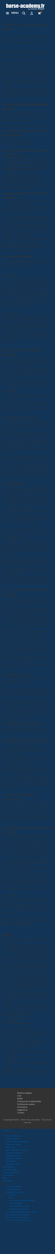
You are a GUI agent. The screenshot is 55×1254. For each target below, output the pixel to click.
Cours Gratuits (12, 1138)
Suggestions (22, 1110)
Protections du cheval (18, 1209)
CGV (19, 1095)
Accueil (6, 1130)
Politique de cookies (26, 1104)
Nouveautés (8, 1175)
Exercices (10, 1147)
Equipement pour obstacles (18, 1214)
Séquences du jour (14, 1164)
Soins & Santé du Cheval (16, 1150)
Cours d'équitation (14, 1136)
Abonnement (8, 1167)
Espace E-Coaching (14, 1152)
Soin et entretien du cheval (17, 1217)
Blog (5, 1178)
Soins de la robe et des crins (21, 1220)
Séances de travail (13, 1144)
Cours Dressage (10, 1169)
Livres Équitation (13, 1189)
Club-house (8, 1181)
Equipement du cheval (15, 1192)
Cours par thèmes (10, 1172)
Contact (20, 1112)
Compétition (11, 1161)
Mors (11, 1197)
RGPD (20, 1098)
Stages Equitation (13, 1155)
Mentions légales (24, 1093)
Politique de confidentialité (29, 1101)
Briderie (12, 1195)
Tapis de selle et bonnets (19, 1206)
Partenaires (22, 1107)
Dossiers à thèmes (14, 1158)
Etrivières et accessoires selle (21, 1200)
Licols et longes (15, 1203)
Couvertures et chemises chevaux (23, 1212)
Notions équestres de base (17, 1141)
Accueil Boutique (13, 1186)
